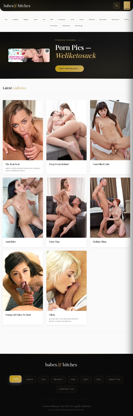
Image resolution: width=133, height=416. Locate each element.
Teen (35, 19)
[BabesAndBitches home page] (22, 5)
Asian (81, 19)
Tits (5, 19)
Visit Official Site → (69, 68)
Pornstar (53, 26)
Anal (72, 19)
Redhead (66, 26)
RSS (99, 379)
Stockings (79, 26)
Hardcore (115, 19)
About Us (114, 379)
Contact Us (66, 389)
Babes (26, 19)
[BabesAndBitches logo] (66, 365)
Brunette (103, 19)
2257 (86, 379)
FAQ (73, 379)
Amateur (62, 19)
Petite (126, 19)
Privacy (58, 379)
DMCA (30, 379)
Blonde (92, 19)
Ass (43, 19)
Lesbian (15, 19)
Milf (51, 19)
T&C (43, 379)
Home (15, 379)
